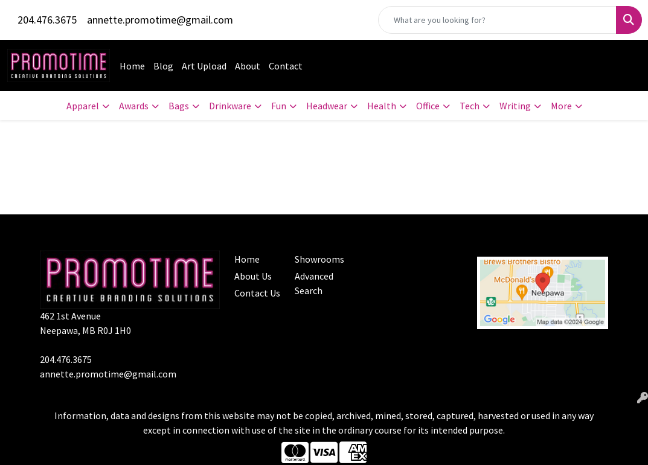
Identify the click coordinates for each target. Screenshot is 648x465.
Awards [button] (134, 106)
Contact (286, 66)
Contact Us (257, 293)
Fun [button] (278, 106)
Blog (163, 66)
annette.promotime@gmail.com (160, 20)
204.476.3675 (47, 20)
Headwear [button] (326, 106)
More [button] (561, 106)
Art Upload (204, 66)
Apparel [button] (82, 106)
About (247, 66)
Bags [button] (178, 106)
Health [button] (381, 106)
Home (132, 66)
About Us (253, 276)
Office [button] (428, 106)
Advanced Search (314, 283)
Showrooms (318, 259)
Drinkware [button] (230, 106)
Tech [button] (470, 106)
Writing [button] (515, 106)
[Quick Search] (497, 20)
